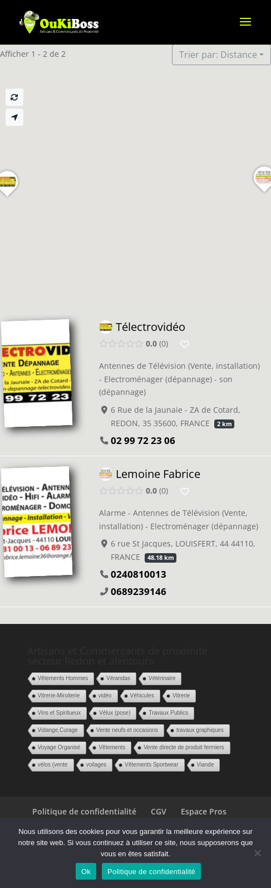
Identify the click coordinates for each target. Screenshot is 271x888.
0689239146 (138, 591)
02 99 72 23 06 (143, 440)
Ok (86, 871)
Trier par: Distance (218, 54)
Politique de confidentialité (84, 811)
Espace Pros (203, 811)
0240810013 (138, 574)
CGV (158, 811)
